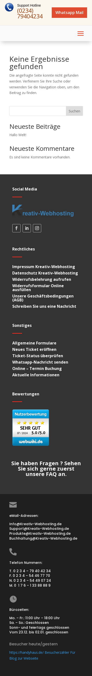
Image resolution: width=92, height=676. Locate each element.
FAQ (51, 473)
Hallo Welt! (17, 134)
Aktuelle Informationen (35, 375)
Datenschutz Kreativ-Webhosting (45, 273)
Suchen (74, 111)
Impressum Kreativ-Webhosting (43, 266)
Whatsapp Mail (69, 12)
